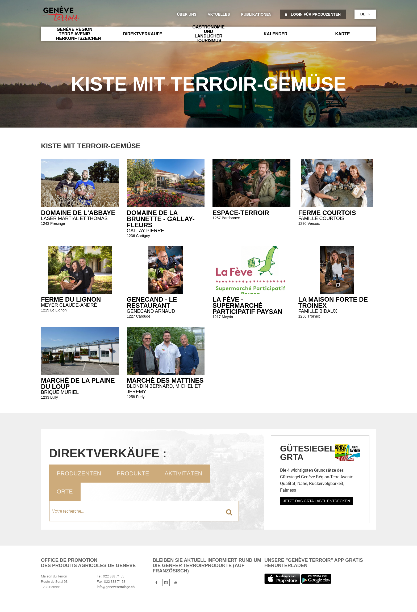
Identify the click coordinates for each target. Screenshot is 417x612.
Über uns (186, 14)
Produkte (132, 473)
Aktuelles (219, 14)
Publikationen (256, 14)
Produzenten (79, 473)
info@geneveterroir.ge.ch (116, 586)
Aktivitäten (183, 473)
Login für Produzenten (313, 14)
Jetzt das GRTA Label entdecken (316, 501)
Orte (65, 491)
